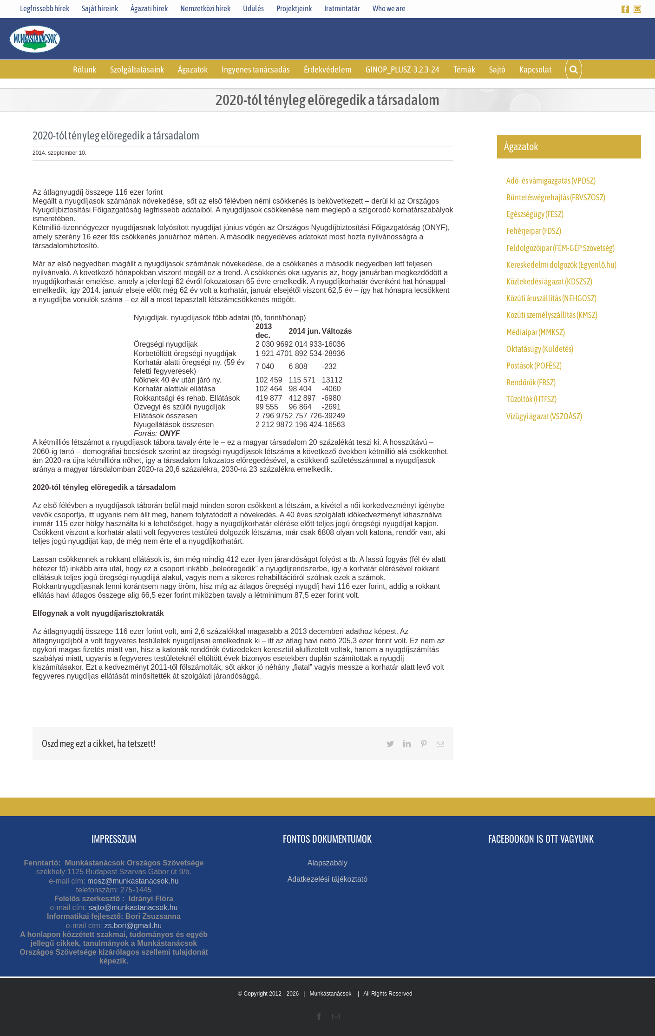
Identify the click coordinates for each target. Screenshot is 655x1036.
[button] (573, 69)
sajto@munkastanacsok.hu (132, 907)
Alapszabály (327, 863)
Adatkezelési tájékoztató (328, 879)
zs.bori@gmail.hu (133, 926)
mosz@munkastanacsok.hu (133, 881)
